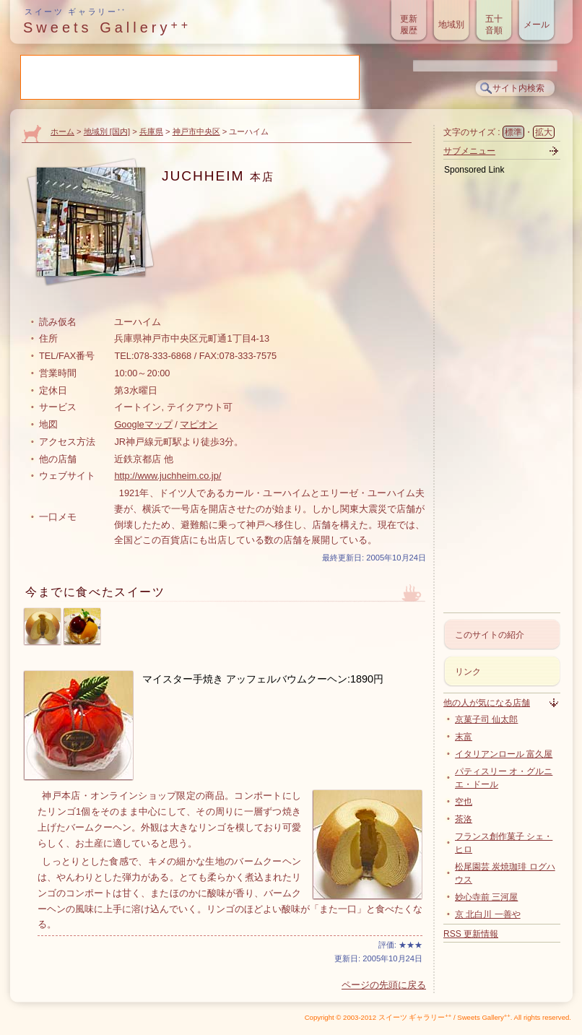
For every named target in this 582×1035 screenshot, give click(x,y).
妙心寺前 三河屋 (486, 897)
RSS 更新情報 (470, 934)
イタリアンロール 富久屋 (503, 754)
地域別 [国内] (107, 131)
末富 (463, 737)
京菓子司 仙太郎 (486, 719)
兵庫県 (151, 131)
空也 (463, 802)
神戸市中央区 (196, 131)
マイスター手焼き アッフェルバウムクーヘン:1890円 (262, 679)
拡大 (543, 132)
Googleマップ (143, 424)
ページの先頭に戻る (384, 984)
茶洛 (463, 819)
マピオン (198, 424)
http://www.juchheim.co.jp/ (167, 475)
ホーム (62, 131)
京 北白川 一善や (488, 914)
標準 (513, 132)
